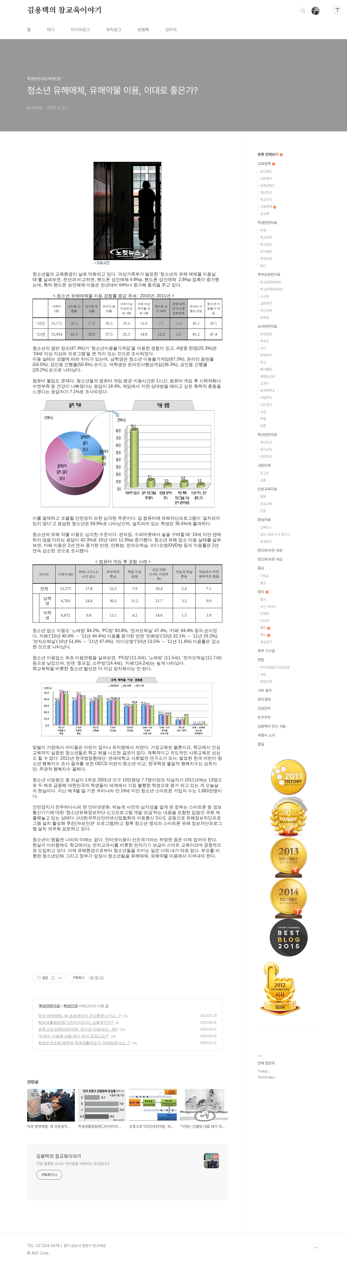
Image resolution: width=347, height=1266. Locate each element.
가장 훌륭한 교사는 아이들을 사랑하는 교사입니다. (73, 1163)
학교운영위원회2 (271, 289)
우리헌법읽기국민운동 (275, 667)
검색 (303, 11)
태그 (51, 29)
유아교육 (266, 449)
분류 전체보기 (270, 154)
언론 (263, 426)
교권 (263, 412)
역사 (265, 635)
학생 (263, 230)
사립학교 (266, 398)
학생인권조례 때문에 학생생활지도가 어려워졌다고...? (84, 1043)
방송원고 (266, 541)
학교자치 (266, 200)
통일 (261, 744)
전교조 (264, 473)
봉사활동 (266, 369)
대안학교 (266, 456)
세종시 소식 (266, 735)
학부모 (264, 341)
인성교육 (266, 504)
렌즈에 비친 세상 (270, 550)
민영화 (264, 614)
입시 (263, 266)
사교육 (264, 296)
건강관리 (264, 708)
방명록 (143, 29)
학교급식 (266, 244)
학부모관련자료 (269, 274)
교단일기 (266, 405)
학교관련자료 (267, 434)
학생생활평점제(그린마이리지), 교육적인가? (75, 1022)
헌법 (261, 660)
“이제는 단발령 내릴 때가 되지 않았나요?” (73, 1036)
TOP (315, 1247)
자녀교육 (266, 310)
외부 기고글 (266, 651)
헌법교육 (266, 682)
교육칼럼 (266, 334)
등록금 (264, 317)
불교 (263, 583)
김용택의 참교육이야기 (64, 10)
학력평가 (266, 355)
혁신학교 (266, 193)
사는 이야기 (268, 607)
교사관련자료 (267, 326)
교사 (263, 348)
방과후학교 (267, 391)
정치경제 (264, 699)
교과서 (264, 383)
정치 (263, 592)
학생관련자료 (49, 1006)
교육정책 (266, 164)
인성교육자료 (267, 489)
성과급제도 (267, 186)
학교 (263, 362)
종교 (261, 568)
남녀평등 (266, 252)
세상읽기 (266, 642)
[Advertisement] (127, 921)
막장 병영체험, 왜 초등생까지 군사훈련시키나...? (79, 1016)
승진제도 (266, 171)
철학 (263, 497)
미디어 (264, 621)
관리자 (171, 29)
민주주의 (264, 717)
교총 (263, 480)
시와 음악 (265, 690)
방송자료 (264, 519)
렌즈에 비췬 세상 (270, 559)
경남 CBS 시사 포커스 (275, 534)
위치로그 (113, 29)
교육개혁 (268, 207)
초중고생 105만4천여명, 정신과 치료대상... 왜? (78, 1029)
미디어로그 (80, 29)
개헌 (263, 675)
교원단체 (264, 465)
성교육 (264, 214)
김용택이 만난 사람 (272, 726)
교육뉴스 (266, 527)
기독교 (264, 576)
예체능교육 (267, 376)
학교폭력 (266, 237)
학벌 (263, 419)
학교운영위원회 (270, 282)
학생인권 (70, 1006)
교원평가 (266, 178)
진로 (263, 511)
